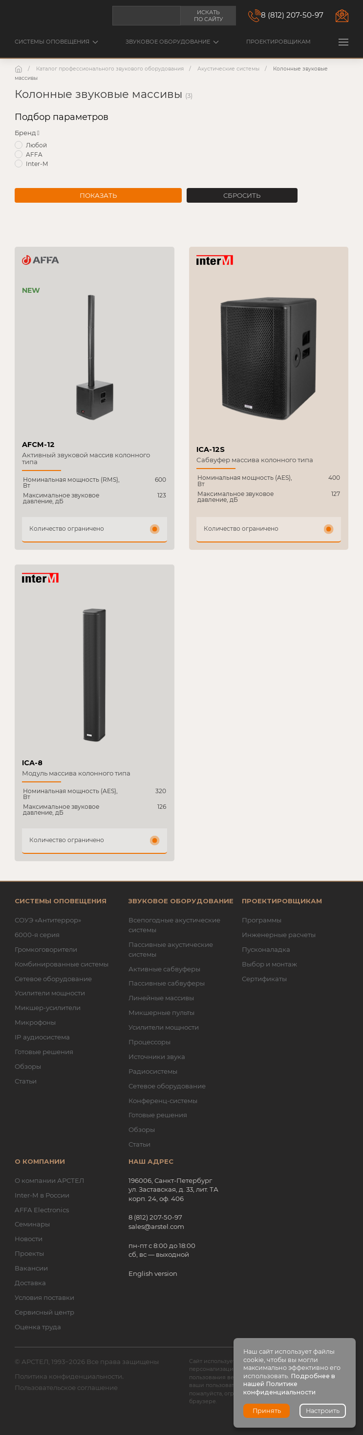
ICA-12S (210, 449)
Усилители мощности (50, 993)
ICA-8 (32, 762)
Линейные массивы (161, 998)
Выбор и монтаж (269, 964)
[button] (343, 41)
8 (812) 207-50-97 (292, 15)
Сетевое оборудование (53, 979)
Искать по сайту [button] (208, 16)
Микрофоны (35, 1022)
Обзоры (28, 1066)
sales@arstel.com (156, 1226)
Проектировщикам (278, 41)
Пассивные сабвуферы (166, 983)
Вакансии (31, 1268)
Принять (267, 1410)
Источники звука (156, 1056)
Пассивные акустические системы (170, 949)
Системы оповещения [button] (56, 41)
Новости (29, 1239)
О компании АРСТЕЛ (49, 1180)
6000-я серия (37, 935)
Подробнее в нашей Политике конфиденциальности (289, 1384)
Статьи (26, 1081)
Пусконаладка (266, 949)
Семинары (32, 1224)
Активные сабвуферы (164, 969)
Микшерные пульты (161, 1012)
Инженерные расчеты (279, 935)
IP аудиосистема (42, 1037)
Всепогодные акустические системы (174, 925)
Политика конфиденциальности (68, 1376)
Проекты (29, 1253)
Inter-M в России (42, 1195)
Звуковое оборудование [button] (172, 41)
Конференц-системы (162, 1101)
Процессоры (149, 1042)
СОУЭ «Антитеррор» (48, 920)
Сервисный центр (44, 1312)
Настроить (323, 1410)
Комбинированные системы (61, 964)
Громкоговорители (46, 949)
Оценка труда (38, 1327)
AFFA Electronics (42, 1210)
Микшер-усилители (48, 1008)
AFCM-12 (38, 444)
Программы (261, 920)
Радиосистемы (152, 1071)
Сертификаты (264, 979)
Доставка (30, 1283)
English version (152, 1273)
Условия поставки (44, 1297)
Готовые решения (44, 1052)
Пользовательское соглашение (66, 1387)
